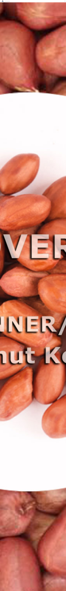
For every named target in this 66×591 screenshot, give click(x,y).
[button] (65, 1)
